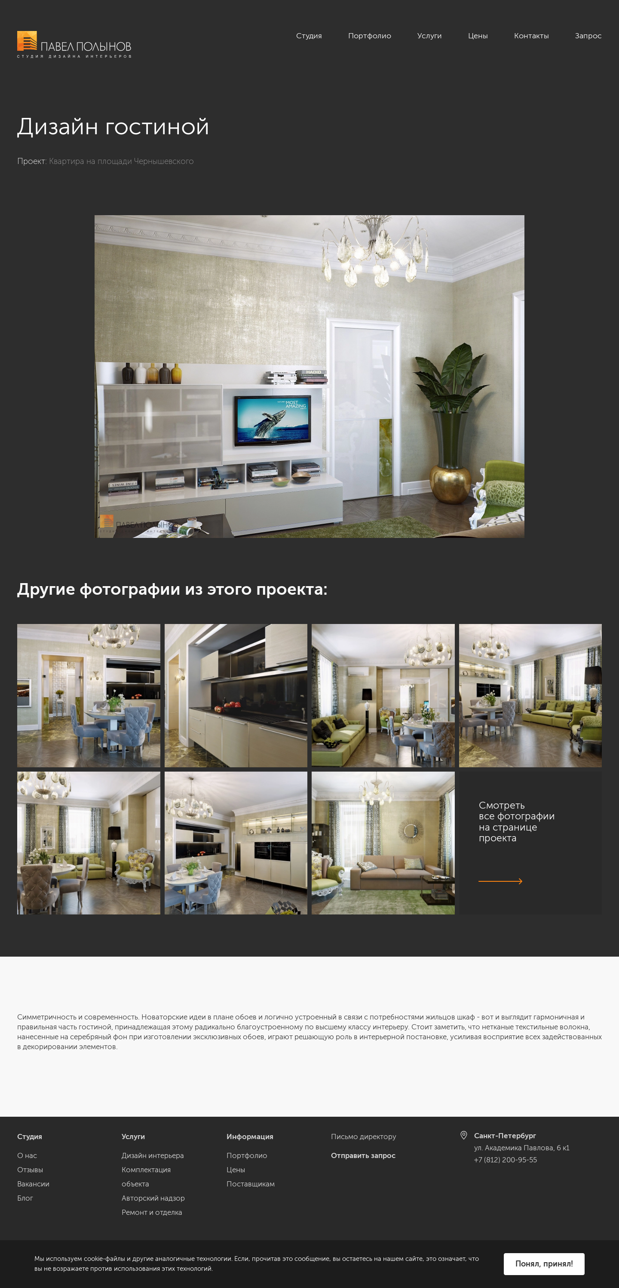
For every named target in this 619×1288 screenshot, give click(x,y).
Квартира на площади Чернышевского (121, 161)
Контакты (531, 35)
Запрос (588, 35)
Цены (478, 35)
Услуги (429, 35)
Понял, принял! (544, 1264)
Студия (309, 35)
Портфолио (369, 35)
